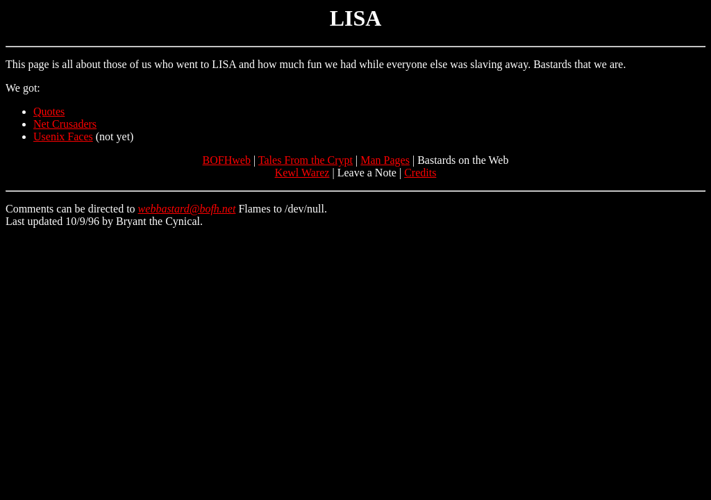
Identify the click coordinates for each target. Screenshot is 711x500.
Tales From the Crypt (305, 160)
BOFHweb (227, 160)
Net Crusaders (65, 124)
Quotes (49, 111)
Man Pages (385, 160)
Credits (420, 172)
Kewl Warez (302, 172)
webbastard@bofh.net (187, 209)
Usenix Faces (63, 136)
